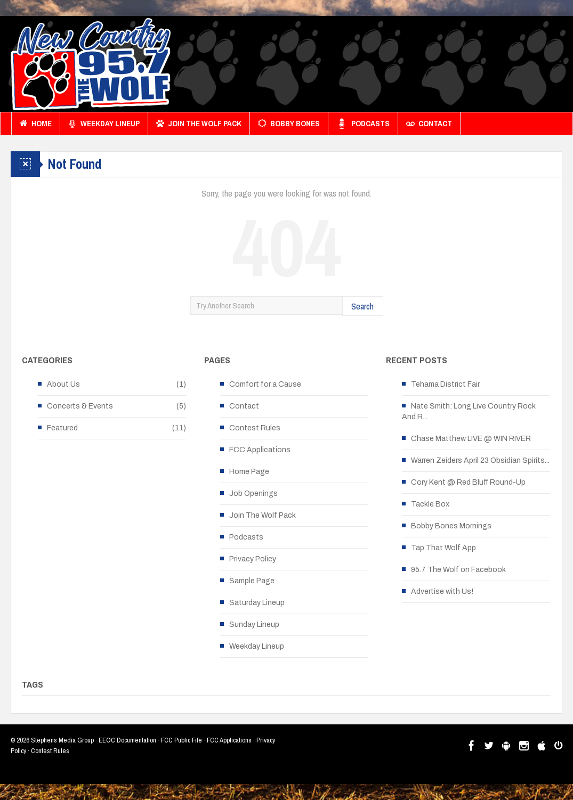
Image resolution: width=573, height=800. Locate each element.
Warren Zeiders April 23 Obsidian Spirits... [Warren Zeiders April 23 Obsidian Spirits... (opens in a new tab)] (480, 460)
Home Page (249, 472)
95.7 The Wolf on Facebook (458, 570)
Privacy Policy (252, 559)
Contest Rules (254, 428)
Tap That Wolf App (443, 548)
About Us (63, 384)
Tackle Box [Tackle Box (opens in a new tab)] (430, 504)
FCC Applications (259, 450)
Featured (62, 428)
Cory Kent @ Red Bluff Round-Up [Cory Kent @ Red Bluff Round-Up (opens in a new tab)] (468, 482)
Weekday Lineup (104, 123)
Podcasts (363, 123)
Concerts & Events (80, 406)
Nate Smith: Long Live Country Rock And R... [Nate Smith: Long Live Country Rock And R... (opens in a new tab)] (469, 411)
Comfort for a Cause (265, 384)
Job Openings (253, 493)
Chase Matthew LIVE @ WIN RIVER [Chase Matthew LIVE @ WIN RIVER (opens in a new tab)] (471, 439)
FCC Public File (181, 740)
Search (362, 306)
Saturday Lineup (257, 603)
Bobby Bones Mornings (451, 526)
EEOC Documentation (127, 740)
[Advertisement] (368, 67)
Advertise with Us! (442, 591)
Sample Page (252, 581)
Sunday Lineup (254, 624)
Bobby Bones (289, 123)
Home (36, 123)
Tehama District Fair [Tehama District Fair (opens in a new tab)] (445, 384)
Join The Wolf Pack (198, 123)
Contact (429, 123)
